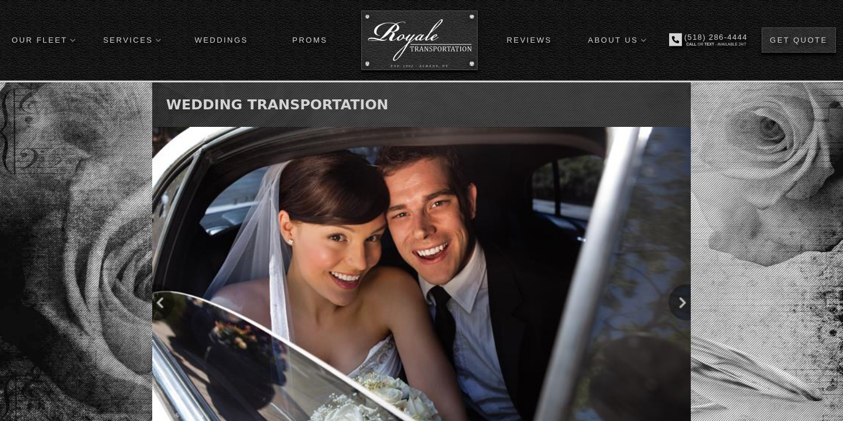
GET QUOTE (799, 40)
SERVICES (128, 40)
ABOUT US (613, 40)
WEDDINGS (221, 40)
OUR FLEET (39, 40)
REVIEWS (528, 40)
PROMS (309, 40)
